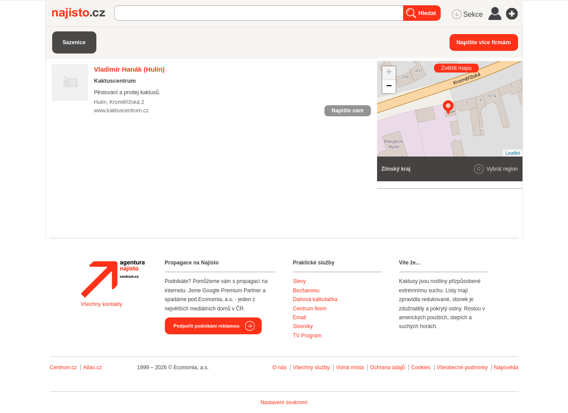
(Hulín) (129, 69)
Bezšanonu (306, 290)
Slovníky (303, 326)
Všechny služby (312, 367)
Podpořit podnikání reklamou (207, 326)
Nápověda (506, 367)
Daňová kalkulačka (315, 299)
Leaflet (512, 153)
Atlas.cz (92, 367)
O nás (279, 367)
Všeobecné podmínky (462, 367)
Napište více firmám (484, 42)
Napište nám (347, 110)
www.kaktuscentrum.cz (121, 110)
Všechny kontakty (101, 304)
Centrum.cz (63, 367)
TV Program (307, 336)
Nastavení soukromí (284, 402)
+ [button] (389, 73)
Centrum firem (310, 309)
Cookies (420, 367)
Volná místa (350, 367)
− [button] (389, 86)
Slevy (299, 281)
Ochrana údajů (387, 367)
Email (299, 317)
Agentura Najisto (113, 279)
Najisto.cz (83, 13)
